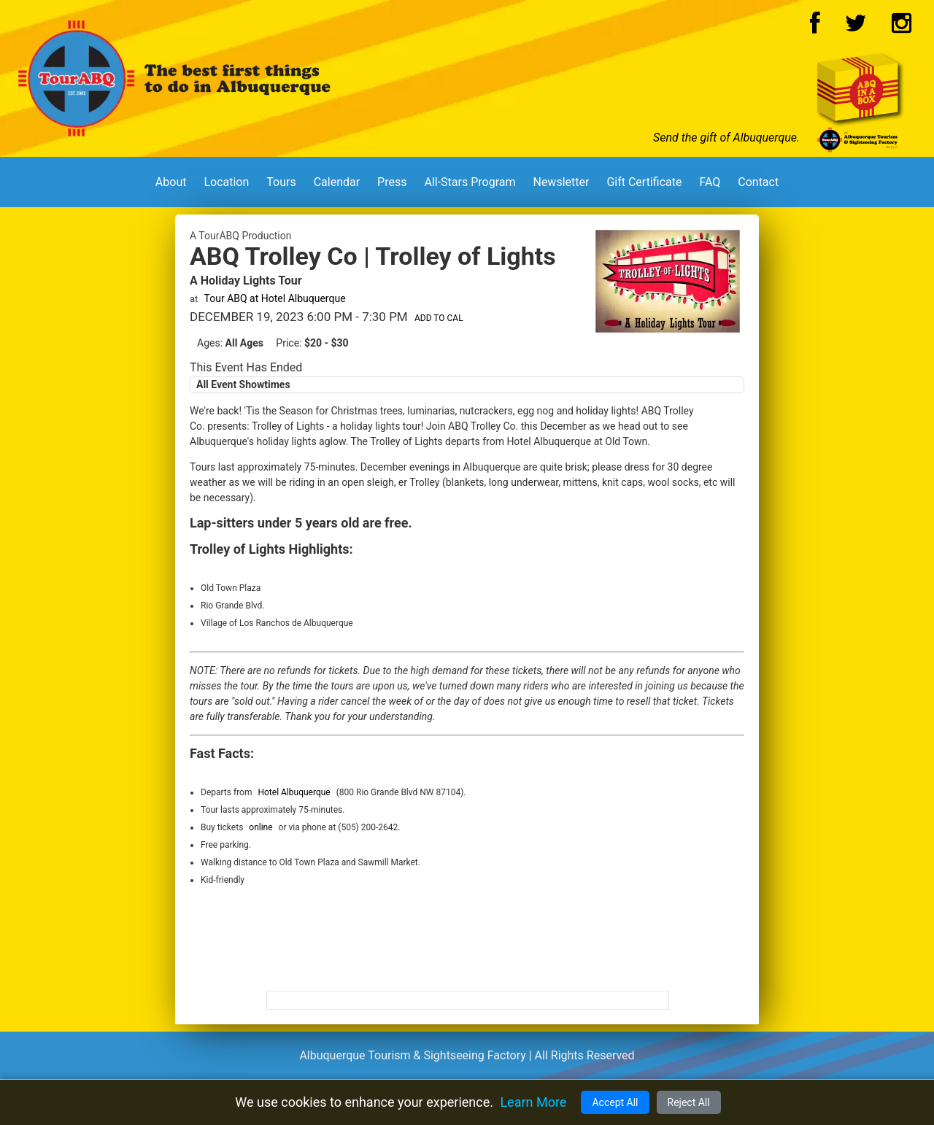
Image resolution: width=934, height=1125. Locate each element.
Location (226, 182)
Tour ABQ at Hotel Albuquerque (275, 298)
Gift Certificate (644, 182)
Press (391, 182)
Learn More (533, 1102)
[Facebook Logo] (815, 27)
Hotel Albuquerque (294, 792)
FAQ (709, 182)
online (260, 827)
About (171, 182)
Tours (281, 182)
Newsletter (561, 182)
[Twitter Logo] (856, 27)
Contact (758, 182)
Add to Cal (438, 318)
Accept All (615, 1102)
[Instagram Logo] (901, 27)
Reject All (689, 1102)
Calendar (337, 182)
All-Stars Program (469, 182)
